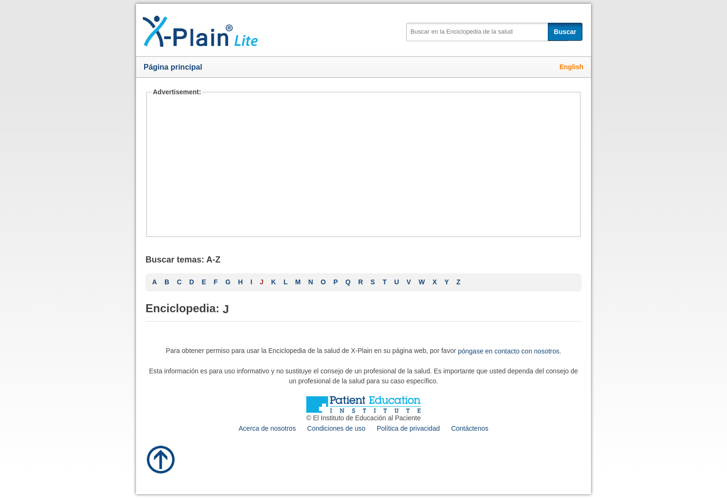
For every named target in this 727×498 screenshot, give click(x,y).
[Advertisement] (363, 166)
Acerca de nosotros (267, 428)
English (571, 67)
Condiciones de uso (336, 428)
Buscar (565, 32)
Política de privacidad (408, 428)
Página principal (173, 67)
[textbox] (487, 32)
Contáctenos (470, 428)
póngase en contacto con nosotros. (509, 351)
